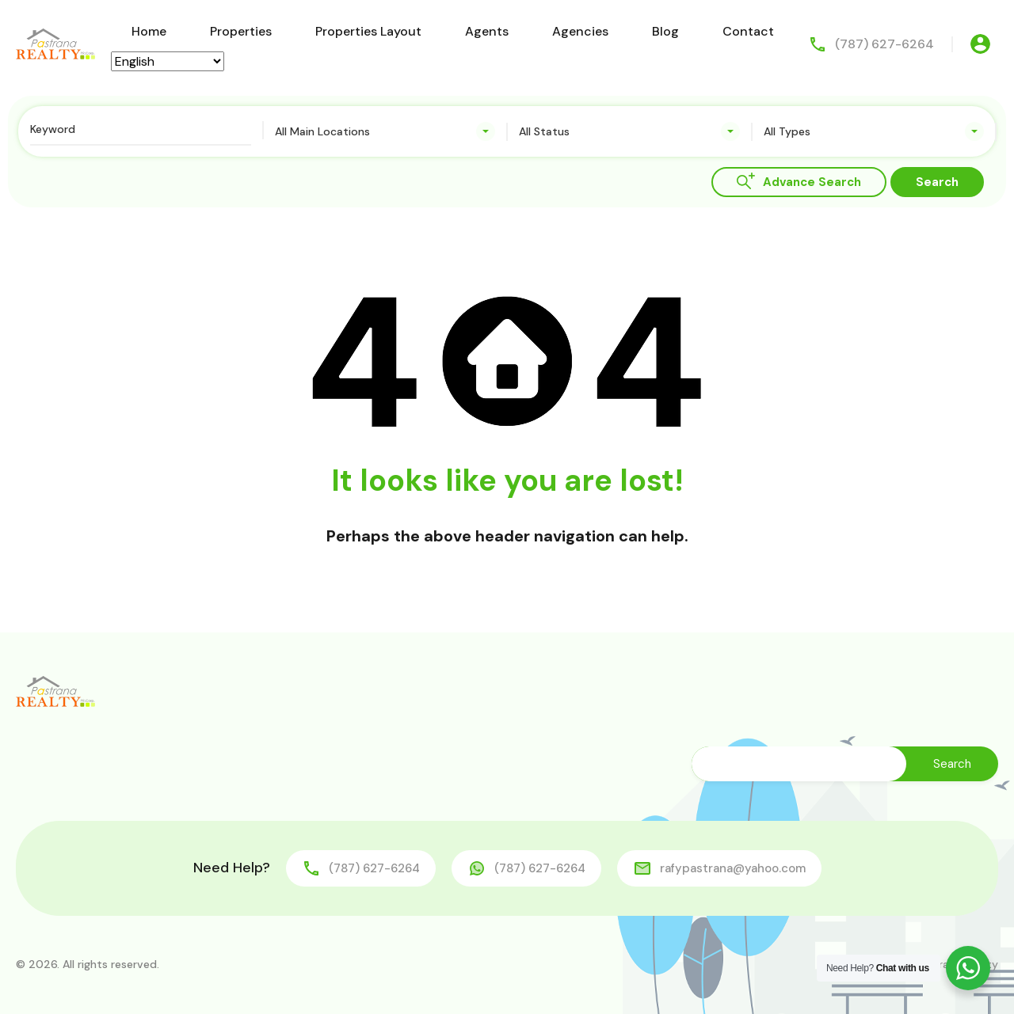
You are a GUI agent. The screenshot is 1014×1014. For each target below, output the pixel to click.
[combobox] (385, 131)
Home (149, 31)
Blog (665, 31)
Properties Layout (368, 31)
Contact (748, 31)
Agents (487, 31)
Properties (241, 31)
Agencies (580, 31)
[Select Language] (167, 61)
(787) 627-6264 (884, 44)
